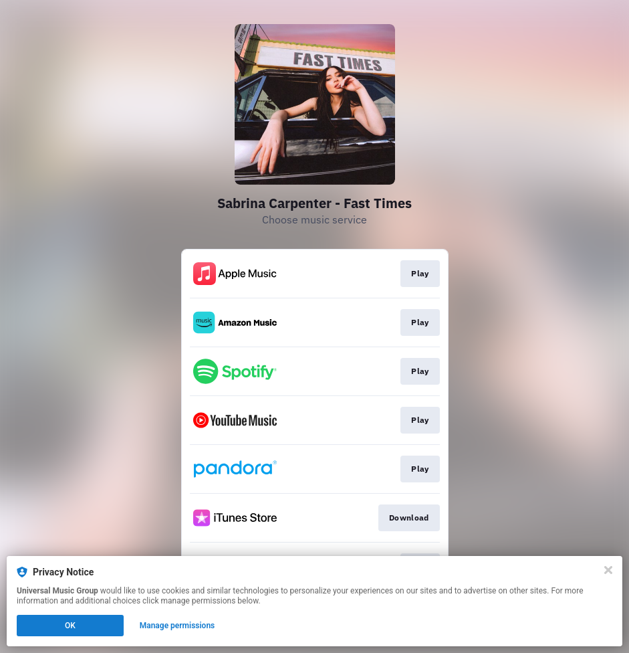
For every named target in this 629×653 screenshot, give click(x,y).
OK (70, 625)
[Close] (608, 570)
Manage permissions (177, 625)
